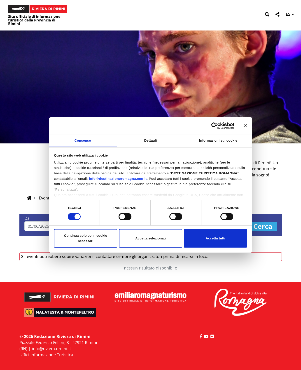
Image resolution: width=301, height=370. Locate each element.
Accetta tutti (215, 238)
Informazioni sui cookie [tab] (218, 140)
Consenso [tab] (83, 140)
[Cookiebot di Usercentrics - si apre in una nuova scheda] (214, 125)
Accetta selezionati (150, 238)
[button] (267, 15)
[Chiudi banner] (245, 125)
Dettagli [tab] (150, 140)
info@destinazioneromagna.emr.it (118, 178)
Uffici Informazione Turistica (46, 354)
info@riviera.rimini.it (51, 348)
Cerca (262, 226)
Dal (27, 218)
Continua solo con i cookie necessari (85, 238)
